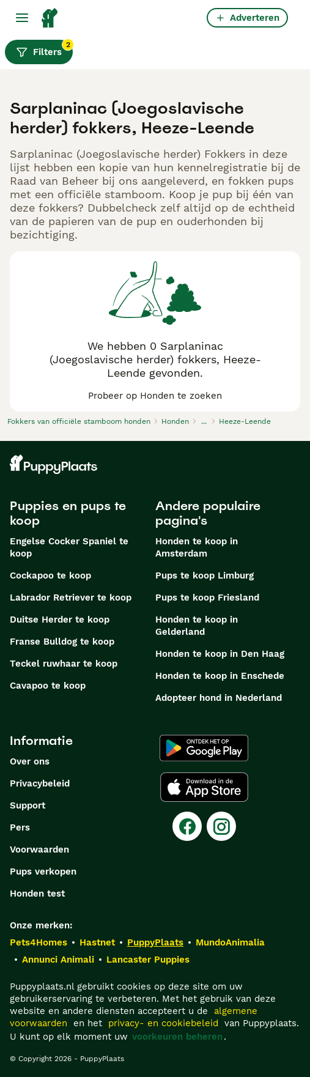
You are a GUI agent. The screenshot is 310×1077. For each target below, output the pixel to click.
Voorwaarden (39, 849)
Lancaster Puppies (148, 959)
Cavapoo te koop (48, 685)
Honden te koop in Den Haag (219, 653)
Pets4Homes (38, 942)
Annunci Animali (58, 959)
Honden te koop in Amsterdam (196, 547)
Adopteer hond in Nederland (218, 697)
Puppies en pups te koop (68, 513)
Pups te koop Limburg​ (204, 575)
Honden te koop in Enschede (219, 675)
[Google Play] (204, 748)
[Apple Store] (204, 787)
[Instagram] (221, 826)
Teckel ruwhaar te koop (63, 663)
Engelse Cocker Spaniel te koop (69, 547)
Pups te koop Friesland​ (207, 597)
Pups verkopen (43, 871)
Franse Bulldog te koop (62, 641)
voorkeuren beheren (177, 1036)
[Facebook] (187, 826)
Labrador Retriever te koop (70, 597)
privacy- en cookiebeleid (163, 1023)
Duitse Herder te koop (59, 619)
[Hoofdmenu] (22, 18)
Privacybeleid (40, 783)
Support (27, 805)
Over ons (30, 761)
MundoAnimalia (230, 942)
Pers (20, 827)
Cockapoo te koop (50, 575)
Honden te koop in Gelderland (196, 625)
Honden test (37, 893)
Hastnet (97, 942)
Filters (44, 49)
